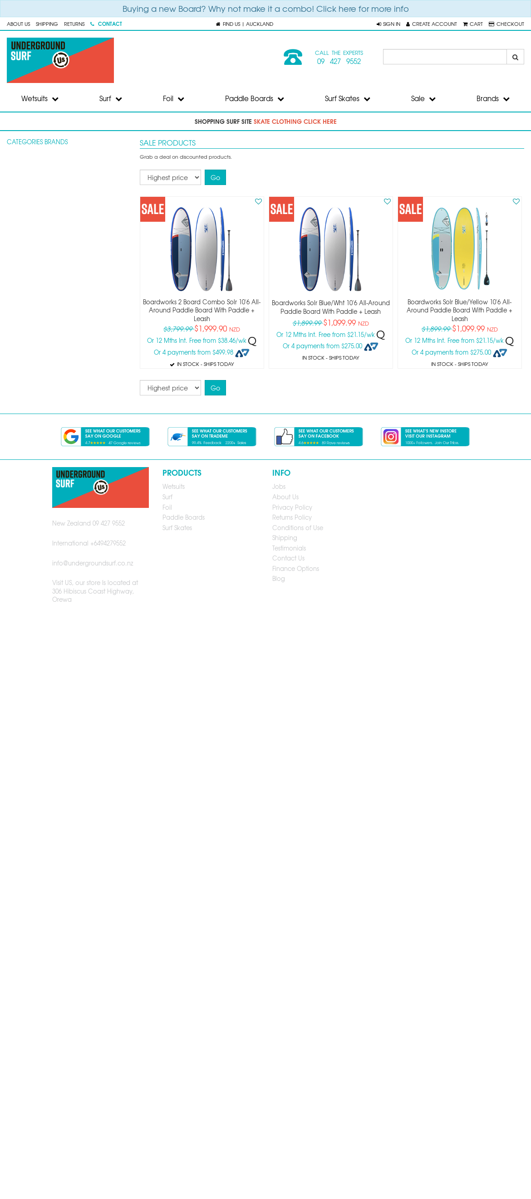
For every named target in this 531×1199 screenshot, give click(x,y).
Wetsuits (40, 98)
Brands (493, 98)
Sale (423, 98)
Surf (110, 98)
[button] (388, 23)
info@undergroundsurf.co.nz (92, 563)
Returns (74, 23)
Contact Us (288, 558)
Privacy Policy (292, 507)
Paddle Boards (254, 98)
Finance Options (295, 568)
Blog (278, 578)
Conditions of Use (297, 527)
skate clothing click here (295, 121)
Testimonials (289, 548)
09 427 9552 (339, 61)
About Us (18, 23)
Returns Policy (292, 517)
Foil (173, 98)
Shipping (47, 23)
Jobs (278, 486)
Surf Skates (347, 98)
